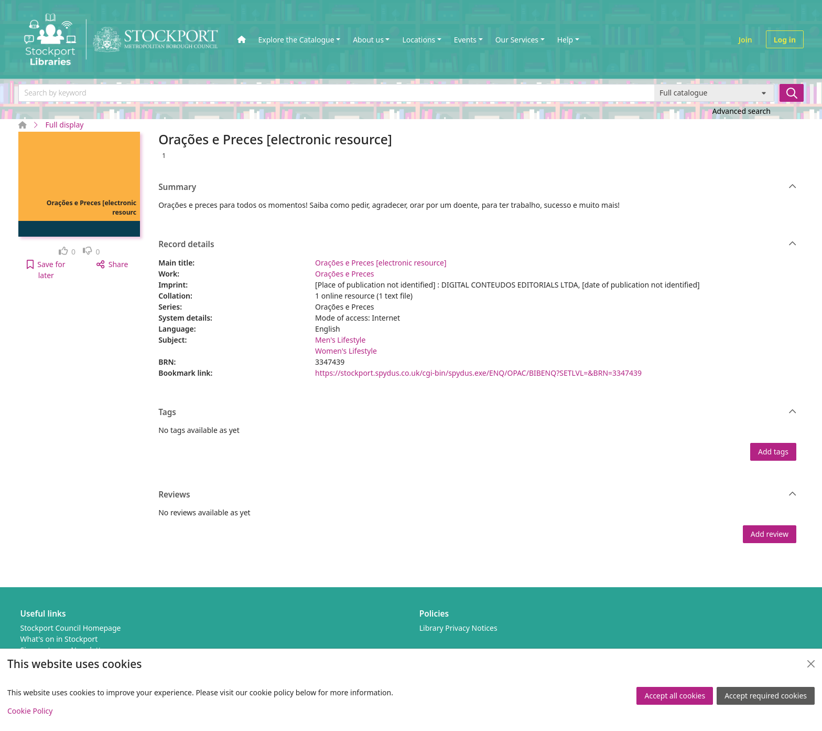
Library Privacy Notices (458, 628)
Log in (785, 40)
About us (368, 40)
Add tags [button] (773, 452)
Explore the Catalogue (296, 40)
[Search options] (714, 93)
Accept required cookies (765, 696)
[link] (67, 252)
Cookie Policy (29, 711)
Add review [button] (769, 534)
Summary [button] (477, 187)
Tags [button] (477, 412)
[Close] (811, 663)
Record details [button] (477, 244)
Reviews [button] (477, 495)
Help (565, 40)
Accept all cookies (674, 696)
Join (745, 40)
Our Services (516, 40)
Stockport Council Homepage (70, 628)
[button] (46, 270)
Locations (418, 40)
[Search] (792, 93)
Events (465, 40)
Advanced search (741, 111)
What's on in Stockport (59, 639)
